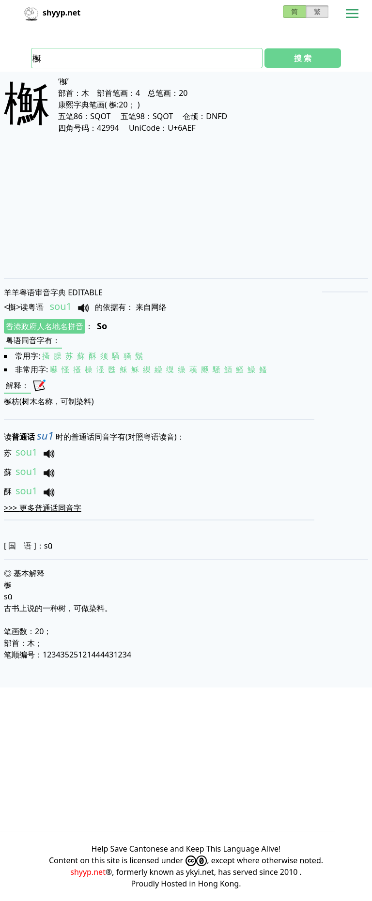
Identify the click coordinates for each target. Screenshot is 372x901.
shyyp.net (88, 872)
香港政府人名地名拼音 (44, 326)
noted (310, 860)
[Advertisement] (186, 205)
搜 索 (302, 58)
